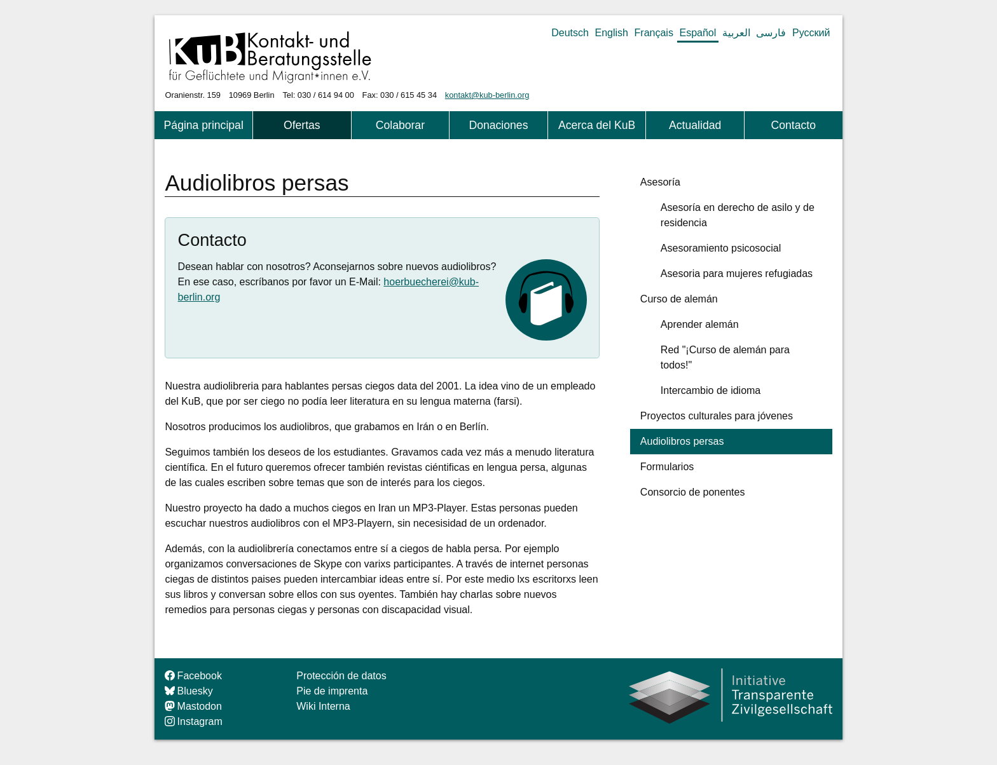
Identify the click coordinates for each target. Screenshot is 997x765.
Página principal (204, 125)
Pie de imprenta (332, 691)
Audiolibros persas (682, 441)
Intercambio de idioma (710, 390)
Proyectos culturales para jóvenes (716, 415)
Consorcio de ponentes (692, 492)
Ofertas (302, 125)
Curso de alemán (679, 299)
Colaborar (400, 125)
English (611, 32)
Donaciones (498, 125)
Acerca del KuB (596, 125)
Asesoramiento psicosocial (721, 248)
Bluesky (188, 691)
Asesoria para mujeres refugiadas (737, 273)
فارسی (771, 32)
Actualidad (695, 125)
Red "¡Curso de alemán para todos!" (725, 357)
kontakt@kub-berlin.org (487, 95)
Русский (811, 32)
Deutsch (570, 32)
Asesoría (660, 182)
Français (654, 32)
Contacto (793, 125)
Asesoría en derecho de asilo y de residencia (738, 215)
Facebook (193, 675)
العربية (736, 32)
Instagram (193, 721)
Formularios (667, 466)
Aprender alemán (700, 324)
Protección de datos (341, 675)
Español (697, 32)
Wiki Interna (323, 706)
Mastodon (193, 706)
